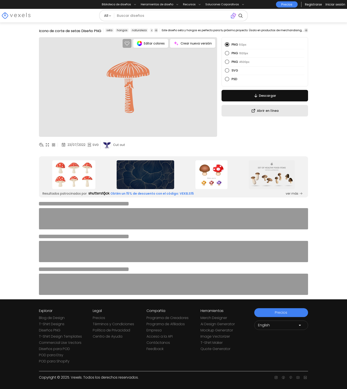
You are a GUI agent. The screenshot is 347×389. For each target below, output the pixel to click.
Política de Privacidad (111, 330)
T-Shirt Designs (51, 324)
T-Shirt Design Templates (60, 336)
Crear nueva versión (193, 43)
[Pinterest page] (290, 377)
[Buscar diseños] (172, 15)
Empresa (154, 330)
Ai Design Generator (217, 324)
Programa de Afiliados (166, 324)
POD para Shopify (54, 361)
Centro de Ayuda (107, 336)
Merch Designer (213, 317)
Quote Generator (215, 348)
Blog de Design (52, 317)
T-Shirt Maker (211, 342)
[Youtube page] (298, 377)
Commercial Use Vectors (60, 342)
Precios (99, 317)
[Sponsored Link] (73, 174)
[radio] (227, 44)
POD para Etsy (51, 355)
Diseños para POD (54, 348)
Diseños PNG (49, 330)
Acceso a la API (160, 336)
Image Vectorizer (215, 336)
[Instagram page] (276, 377)
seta (109, 30)
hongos (122, 30)
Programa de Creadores (168, 317)
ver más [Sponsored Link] (294, 193)
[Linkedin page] (305, 377)
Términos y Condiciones (113, 324)
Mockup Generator (216, 330)
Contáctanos (158, 342)
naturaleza (139, 30)
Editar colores (151, 43)
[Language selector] (281, 325)
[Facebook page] (283, 377)
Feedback (155, 348)
